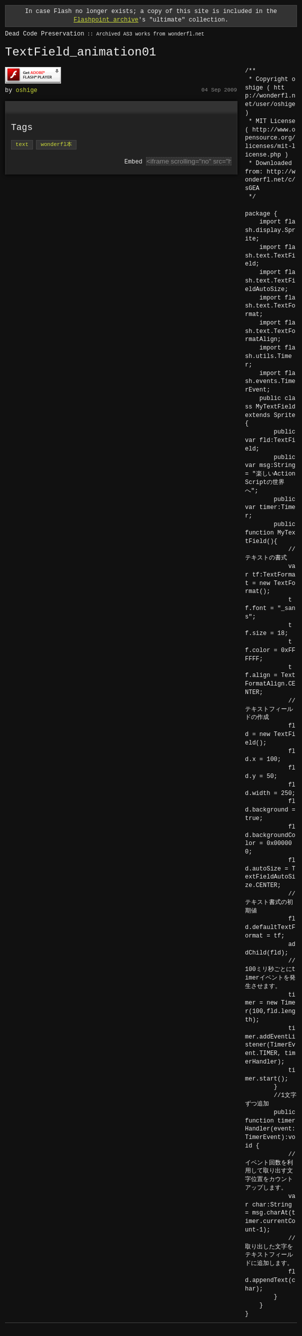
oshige (27, 90)
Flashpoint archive (106, 20)
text (22, 144)
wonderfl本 (56, 144)
